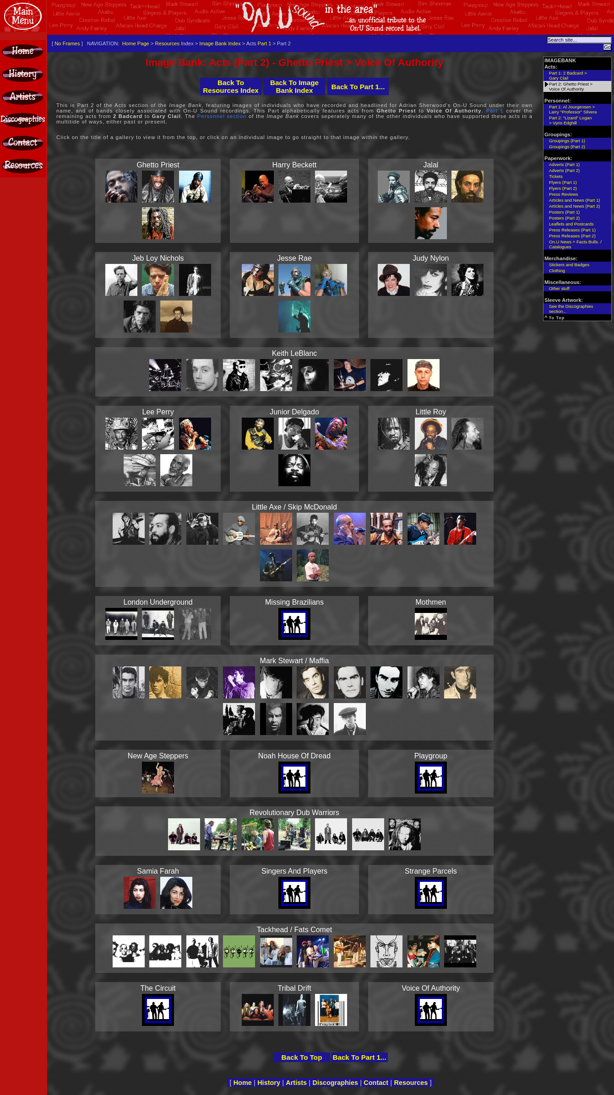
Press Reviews (563, 194)
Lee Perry (158, 412)
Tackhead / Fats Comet (294, 930)
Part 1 (265, 43)
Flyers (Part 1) (563, 182)
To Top (557, 318)
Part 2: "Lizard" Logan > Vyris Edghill (570, 120)
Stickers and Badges (569, 264)
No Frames (67, 43)
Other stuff (559, 288)
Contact (376, 1082)
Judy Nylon (431, 258)
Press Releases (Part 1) (572, 229)
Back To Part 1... (358, 87)
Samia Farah (158, 871)
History (268, 1082)
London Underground (158, 602)
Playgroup (430, 756)
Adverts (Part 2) (564, 170)
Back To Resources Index (231, 86)
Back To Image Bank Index (294, 86)
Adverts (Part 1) (564, 164)
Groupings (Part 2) (567, 146)
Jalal (430, 165)
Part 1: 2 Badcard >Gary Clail (568, 75)
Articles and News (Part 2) (574, 206)
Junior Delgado (294, 412)
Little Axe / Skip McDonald (294, 507)
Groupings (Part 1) (567, 140)
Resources (167, 43)
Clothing (557, 270)
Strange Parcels (431, 871)
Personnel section (222, 116)
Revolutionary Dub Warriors (294, 812)
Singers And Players (294, 871)
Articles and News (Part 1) (574, 200)
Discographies (335, 1082)
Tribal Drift (294, 988)
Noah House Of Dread (294, 756)
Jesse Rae (294, 258)
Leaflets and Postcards (571, 223)
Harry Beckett (294, 165)
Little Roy (431, 412)
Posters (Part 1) (564, 212)
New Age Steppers (158, 756)
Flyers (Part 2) (563, 188)
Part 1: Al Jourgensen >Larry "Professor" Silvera (573, 109)
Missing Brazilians (294, 602)
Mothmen (431, 602)
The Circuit (157, 988)
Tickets (556, 176)
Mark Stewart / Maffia (294, 661)
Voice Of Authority (431, 988)
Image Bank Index (219, 43)
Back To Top (302, 1057)
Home (243, 1082)
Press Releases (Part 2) (572, 235)
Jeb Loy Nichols (158, 258)
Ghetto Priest (157, 165)
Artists (296, 1082)
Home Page (135, 43)
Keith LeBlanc (294, 353)
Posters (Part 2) (564, 217)
